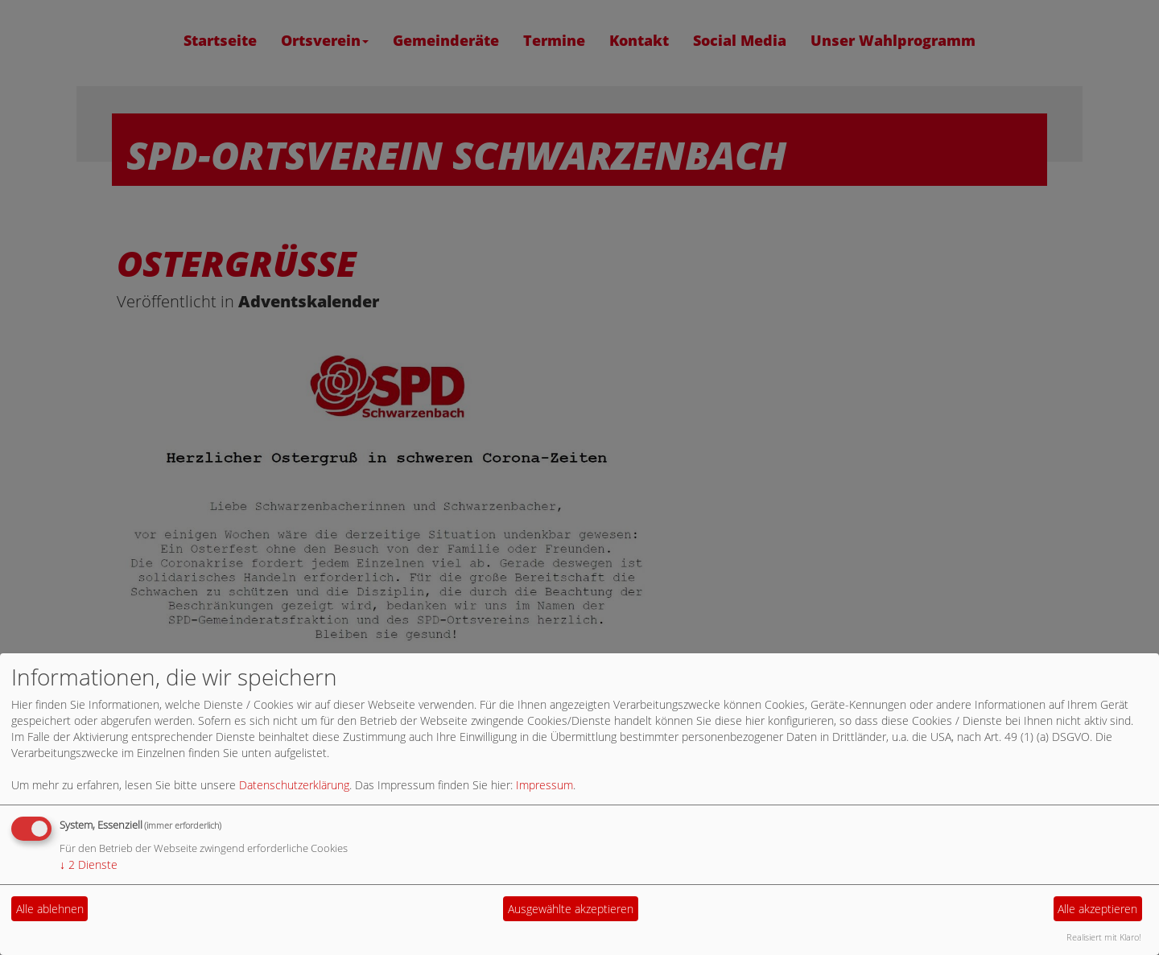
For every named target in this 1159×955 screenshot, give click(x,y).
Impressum (544, 784)
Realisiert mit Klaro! (1103, 937)
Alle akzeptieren (1097, 908)
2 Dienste (89, 864)
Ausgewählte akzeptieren (570, 908)
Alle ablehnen (50, 908)
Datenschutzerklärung (294, 784)
